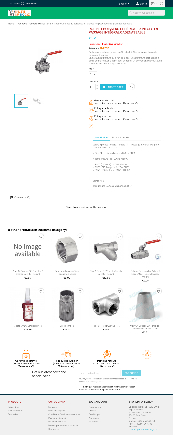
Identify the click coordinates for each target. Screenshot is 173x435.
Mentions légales (56, 410)
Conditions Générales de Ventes (64, 414)
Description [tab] (101, 137)
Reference (94, 48)
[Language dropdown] (124, 4)
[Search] (146, 13)
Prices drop (13, 407)
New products (15, 410)
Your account (98, 401)
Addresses (94, 418)
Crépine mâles (67, 325)
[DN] (93, 74)
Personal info (95, 407)
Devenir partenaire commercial (63, 425)
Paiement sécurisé (57, 418)
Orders (92, 410)
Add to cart (113, 87)
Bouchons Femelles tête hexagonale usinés (67, 272)
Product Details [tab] (120, 137)
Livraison (52, 407)
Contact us (53, 429)
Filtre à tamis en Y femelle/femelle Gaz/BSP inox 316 (106, 272)
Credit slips (94, 414)
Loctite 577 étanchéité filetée (27, 325)
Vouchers (93, 421)
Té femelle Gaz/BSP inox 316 (106, 325)
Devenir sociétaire (57, 421)
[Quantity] (92, 87)
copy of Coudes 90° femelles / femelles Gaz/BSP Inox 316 (27, 272)
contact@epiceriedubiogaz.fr (143, 429)
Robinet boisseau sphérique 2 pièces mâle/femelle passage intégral (145, 274)
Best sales (13, 414)
